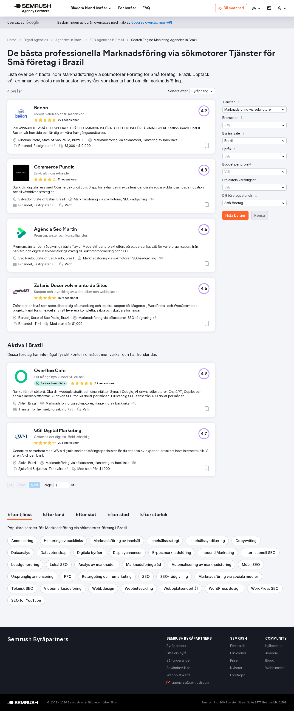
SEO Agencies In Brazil (107, 40)
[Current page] (61, 485)
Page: (48, 485)
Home (11, 40)
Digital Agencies (36, 40)
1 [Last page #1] (75, 485)
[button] (256, 8)
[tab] (19, 515)
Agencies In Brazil (68, 40)
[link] (127, 8)
